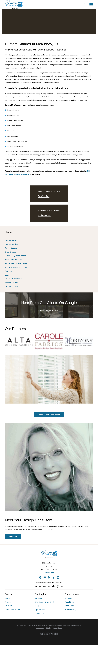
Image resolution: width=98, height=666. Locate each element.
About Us (68, 550)
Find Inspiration (44, 215)
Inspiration (39, 550)
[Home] (14, 4)
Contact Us (39, 565)
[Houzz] (53, 529)
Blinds (7, 550)
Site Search (69, 557)
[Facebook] (40, 529)
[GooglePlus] (44, 529)
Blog (37, 557)
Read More (13, 488)
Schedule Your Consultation (49, 366)
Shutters (8, 557)
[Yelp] (49, 529)
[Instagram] (58, 529)
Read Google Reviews (49, 311)
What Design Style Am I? (44, 553)
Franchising (69, 553)
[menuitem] (49, 240)
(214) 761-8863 (49, 524)
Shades (8, 553)
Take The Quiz (43, 196)
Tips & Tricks (40, 561)
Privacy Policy (70, 561)
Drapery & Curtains (12, 561)
